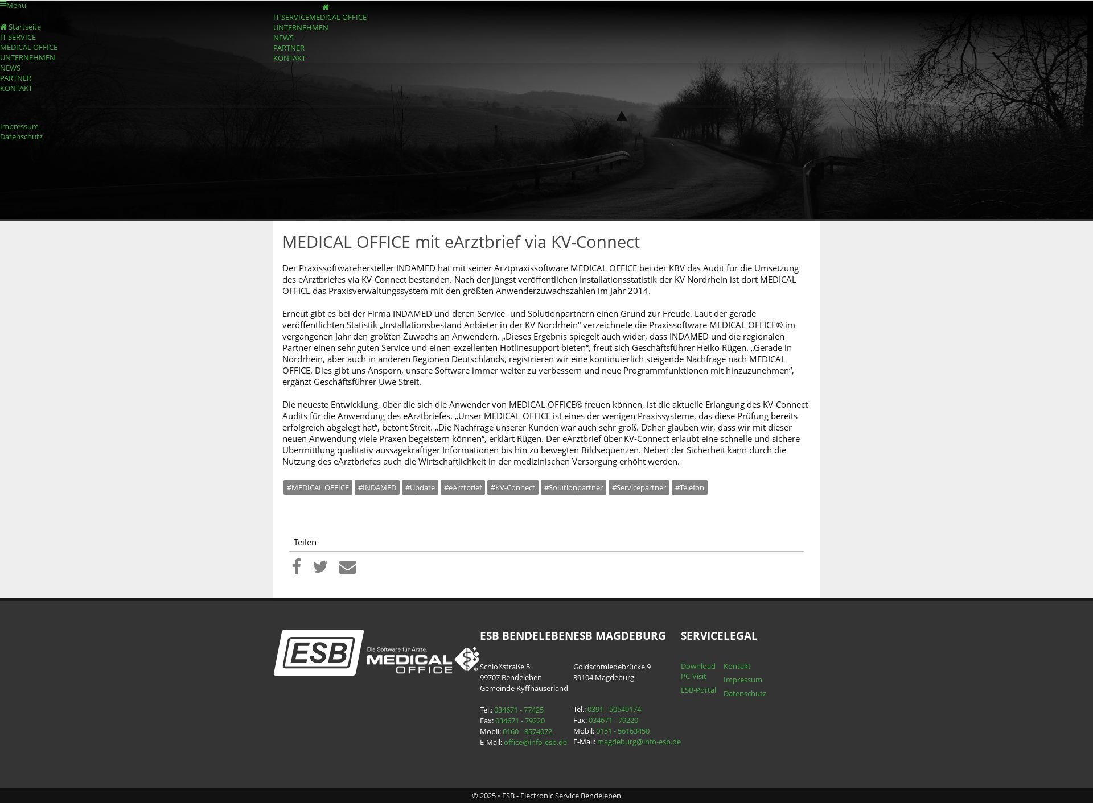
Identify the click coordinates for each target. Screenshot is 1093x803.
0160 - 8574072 (527, 731)
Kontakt (737, 666)
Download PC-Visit (698, 671)
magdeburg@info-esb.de (639, 741)
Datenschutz (21, 136)
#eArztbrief (463, 487)
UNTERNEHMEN (300, 27)
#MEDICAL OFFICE (318, 487)
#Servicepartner (639, 487)
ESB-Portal (698, 690)
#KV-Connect (513, 487)
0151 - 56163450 (623, 731)
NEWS (283, 37)
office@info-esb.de (535, 742)
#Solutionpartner (573, 487)
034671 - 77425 (519, 710)
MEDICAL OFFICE (338, 17)
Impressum (19, 126)
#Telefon (689, 487)
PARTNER (289, 48)
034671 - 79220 (520, 720)
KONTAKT (289, 58)
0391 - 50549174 (614, 709)
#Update (420, 487)
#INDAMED (377, 487)
